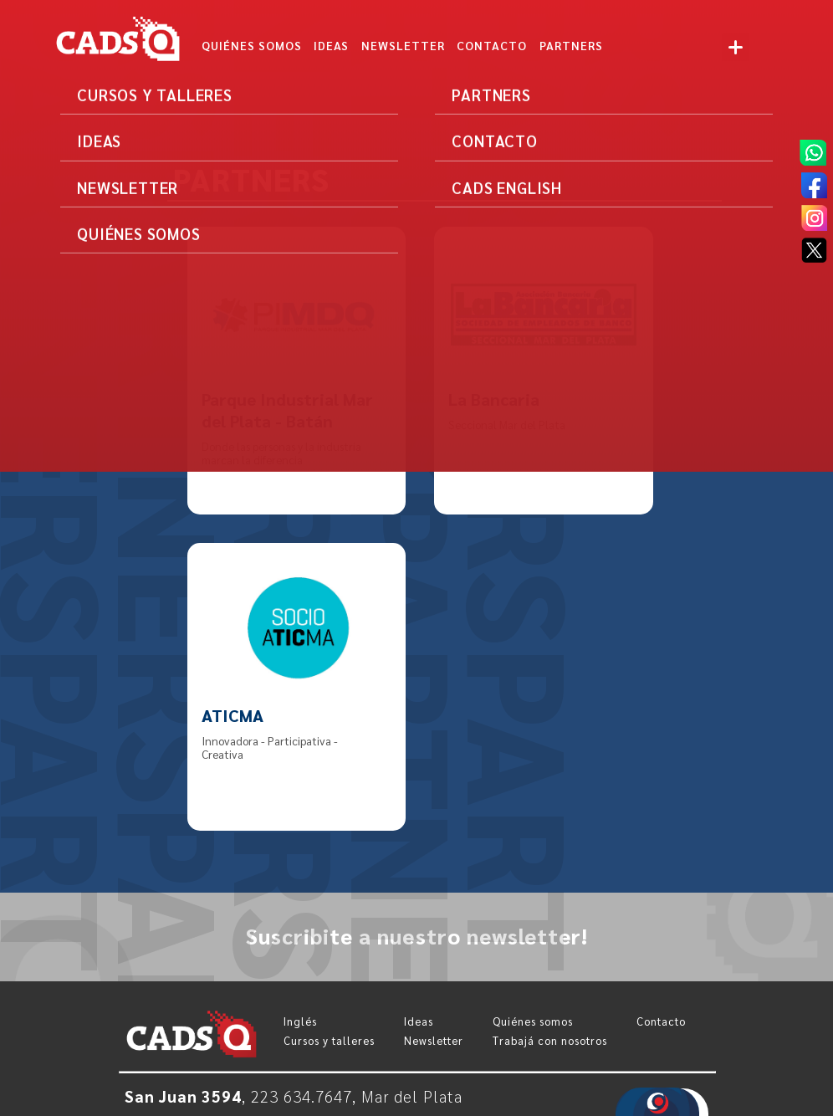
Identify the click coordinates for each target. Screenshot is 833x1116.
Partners (571, 45)
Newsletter (433, 1040)
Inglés (300, 1021)
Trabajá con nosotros (550, 1040)
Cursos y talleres (329, 1040)
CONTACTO (492, 45)
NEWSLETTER (403, 45)
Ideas (418, 1021)
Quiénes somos (252, 45)
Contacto (661, 1021)
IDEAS (331, 45)
